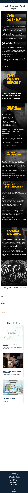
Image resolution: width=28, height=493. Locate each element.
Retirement (14, 486)
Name (2, 289)
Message (3, 303)
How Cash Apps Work (9, 398)
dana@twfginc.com (14, 482)
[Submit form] (3, 312)
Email (2, 296)
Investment (14, 487)
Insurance (14, 491)
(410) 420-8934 (15, 474)
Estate (14, 489)
